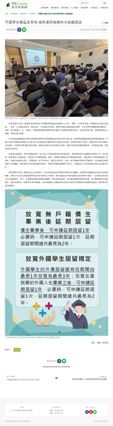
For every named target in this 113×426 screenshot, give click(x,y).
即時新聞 (14, 14)
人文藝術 (74, 8)
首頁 (6, 14)
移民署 (17, 350)
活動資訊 (94, 8)
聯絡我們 (104, 8)
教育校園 (65, 8)
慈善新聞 (45, 8)
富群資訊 (105, 421)
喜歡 (105, 23)
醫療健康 (55, 8)
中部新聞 (32, 14)
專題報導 (84, 8)
